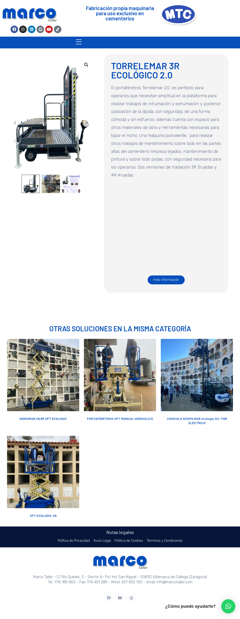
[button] (86, 65)
